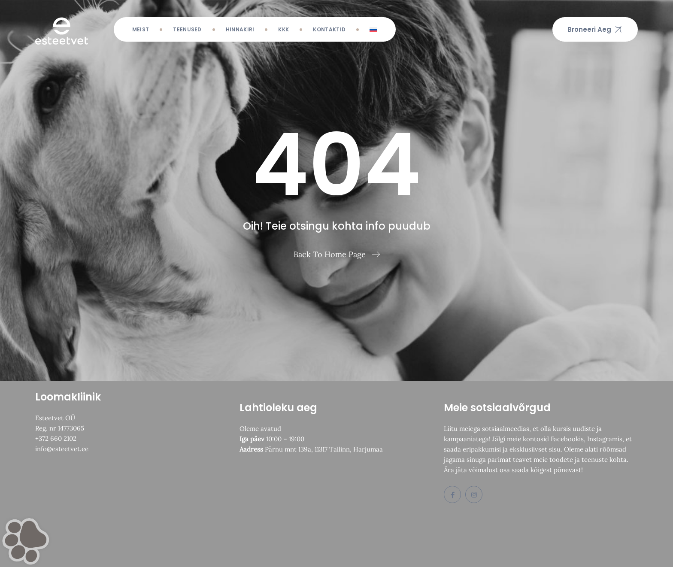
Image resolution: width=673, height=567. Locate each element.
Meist (140, 29)
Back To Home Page (330, 254)
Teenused (187, 29)
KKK (283, 29)
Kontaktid (329, 29)
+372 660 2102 (55, 438)
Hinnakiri (240, 29)
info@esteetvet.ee (61, 449)
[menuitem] (373, 29)
